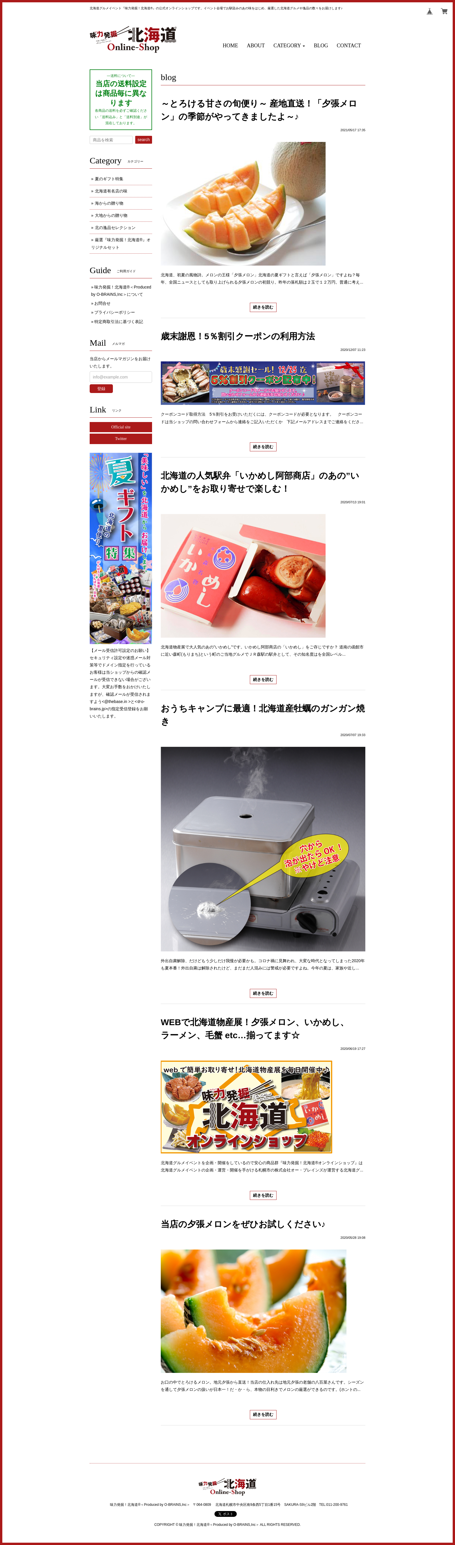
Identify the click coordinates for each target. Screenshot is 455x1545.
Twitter (121, 439)
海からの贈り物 (109, 203)
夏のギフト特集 (109, 178)
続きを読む (263, 307)
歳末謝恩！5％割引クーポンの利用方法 (238, 336)
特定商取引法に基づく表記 (118, 321)
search (144, 139)
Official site (120, 427)
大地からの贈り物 (111, 215)
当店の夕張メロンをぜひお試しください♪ (243, 1224)
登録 (101, 388)
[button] (289, 45)
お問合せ (102, 303)
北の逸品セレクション (115, 227)
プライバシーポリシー (114, 312)
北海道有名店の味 (111, 191)
